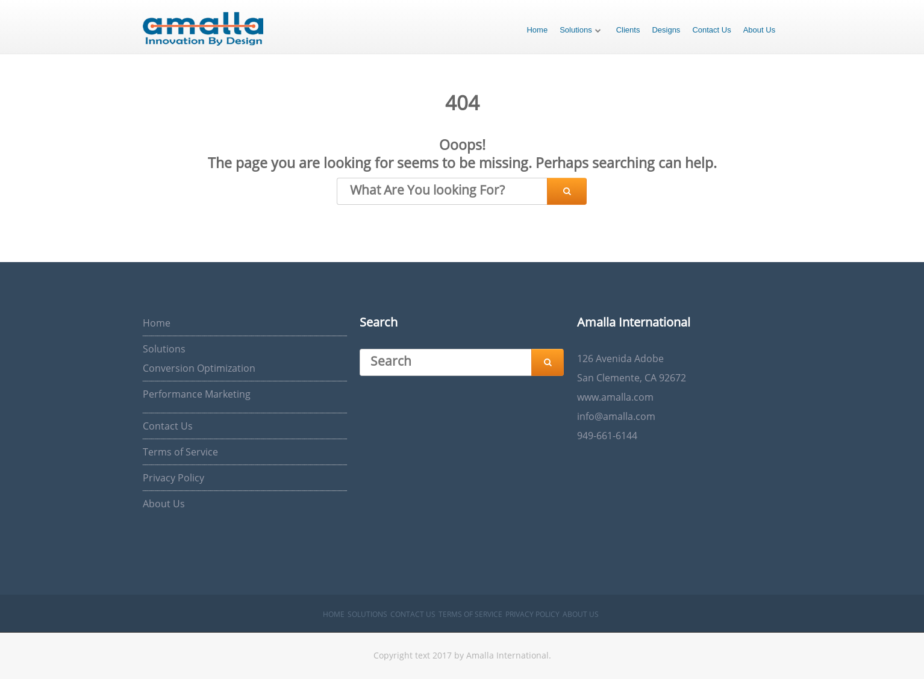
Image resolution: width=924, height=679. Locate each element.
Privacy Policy (173, 477)
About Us (759, 29)
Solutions (576, 29)
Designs (666, 29)
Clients (628, 29)
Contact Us (711, 29)
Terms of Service (180, 451)
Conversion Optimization (199, 368)
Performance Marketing (197, 394)
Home (537, 29)
